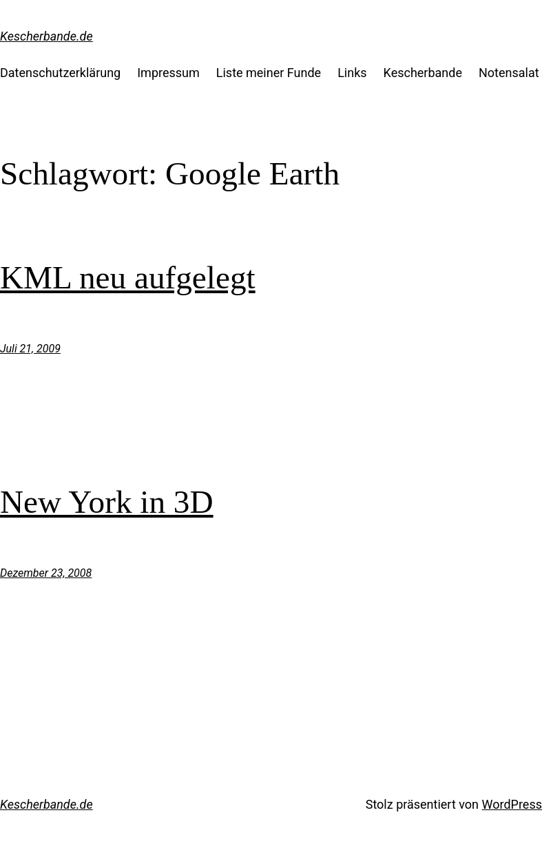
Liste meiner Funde (268, 72)
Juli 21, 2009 (30, 348)
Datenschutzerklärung (60, 72)
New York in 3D (106, 502)
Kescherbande (423, 72)
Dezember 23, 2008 (46, 573)
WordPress (512, 804)
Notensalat (509, 72)
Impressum (168, 72)
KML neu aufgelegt (128, 277)
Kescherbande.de (46, 36)
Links (351, 72)
